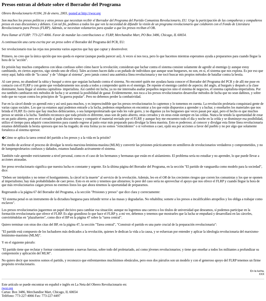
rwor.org (7, 288)
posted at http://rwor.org (85, 13)
